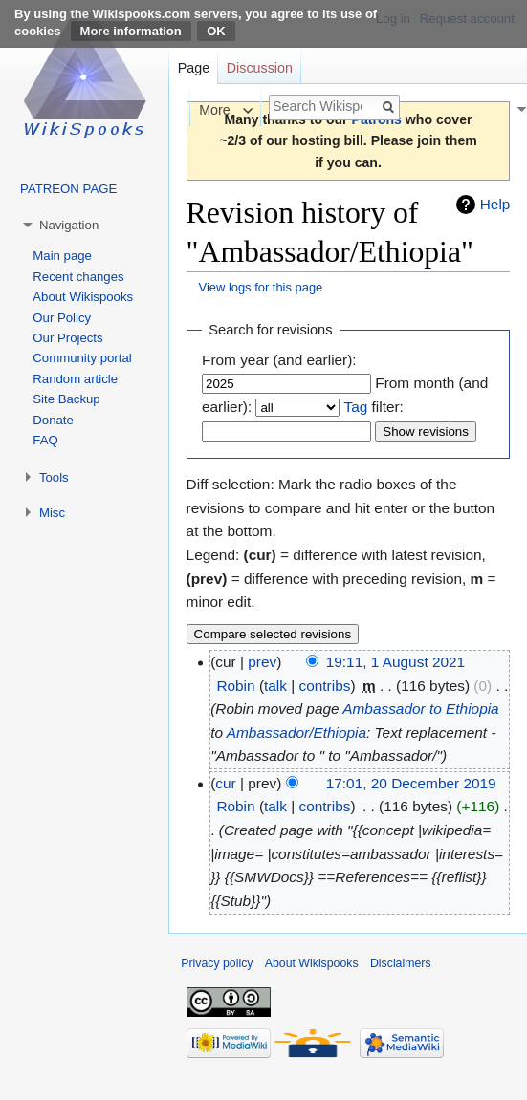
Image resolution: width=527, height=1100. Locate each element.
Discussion (260, 67)
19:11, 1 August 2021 (395, 662)
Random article (75, 379)
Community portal (82, 358)
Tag (355, 407)
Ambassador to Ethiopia (420, 709)
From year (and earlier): (279, 360)
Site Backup (66, 399)
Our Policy (62, 318)
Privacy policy (217, 963)
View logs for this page (261, 287)
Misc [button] (52, 513)
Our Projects (67, 338)
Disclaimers (400, 963)
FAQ (45, 440)
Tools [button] (54, 477)
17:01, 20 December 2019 (411, 783)
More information (131, 31)
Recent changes (78, 277)
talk (275, 686)
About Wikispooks (83, 297)
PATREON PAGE (68, 189)
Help (495, 204)
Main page (62, 255)
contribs (325, 686)
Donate (53, 420)
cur (225, 783)
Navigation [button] (69, 225)
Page (193, 67)
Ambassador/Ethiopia (296, 732)
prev (262, 662)
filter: (373, 407)
